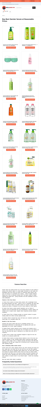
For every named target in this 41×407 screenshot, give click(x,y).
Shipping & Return (24, 384)
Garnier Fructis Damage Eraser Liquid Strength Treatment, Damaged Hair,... (10, 122)
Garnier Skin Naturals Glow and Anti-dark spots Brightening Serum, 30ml (11, 198)
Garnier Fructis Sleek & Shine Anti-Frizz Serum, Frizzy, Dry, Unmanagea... (10, 45)
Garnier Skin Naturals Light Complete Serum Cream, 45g (29, 173)
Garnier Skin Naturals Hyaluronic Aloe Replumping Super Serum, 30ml (10, 224)
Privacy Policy (23, 389)
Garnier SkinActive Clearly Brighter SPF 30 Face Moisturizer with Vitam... (10, 96)
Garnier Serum (7, 328)
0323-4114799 (29, 1)
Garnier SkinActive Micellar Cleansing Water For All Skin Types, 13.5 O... (29, 122)
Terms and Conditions (25, 386)
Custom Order (4, 398)
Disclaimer (23, 390)
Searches (3, 399)
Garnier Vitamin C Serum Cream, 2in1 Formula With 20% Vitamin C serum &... (10, 275)
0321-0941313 (39, 1)
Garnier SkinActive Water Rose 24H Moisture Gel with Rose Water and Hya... (30, 71)
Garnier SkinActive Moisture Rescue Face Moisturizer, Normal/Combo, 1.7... (11, 71)
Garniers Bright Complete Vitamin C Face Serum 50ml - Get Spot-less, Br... (30, 224)
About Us (22, 383)
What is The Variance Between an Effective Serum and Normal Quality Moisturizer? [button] (19, 373)
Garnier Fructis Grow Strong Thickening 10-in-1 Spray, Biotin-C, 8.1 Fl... (29, 250)
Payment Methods (24, 388)
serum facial (9, 359)
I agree (27, 405)
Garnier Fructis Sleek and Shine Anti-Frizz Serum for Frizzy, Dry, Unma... (30, 147)
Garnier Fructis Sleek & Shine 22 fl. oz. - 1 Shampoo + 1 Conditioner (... (29, 45)
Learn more (23, 405)
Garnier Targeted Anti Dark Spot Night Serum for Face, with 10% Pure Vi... (29, 198)
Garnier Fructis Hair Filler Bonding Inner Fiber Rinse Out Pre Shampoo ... (10, 250)
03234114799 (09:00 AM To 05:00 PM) (12, 4)
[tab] (20, 364)
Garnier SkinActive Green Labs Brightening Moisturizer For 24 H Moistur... (28, 96)
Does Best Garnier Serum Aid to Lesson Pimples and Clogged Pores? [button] (16, 364)
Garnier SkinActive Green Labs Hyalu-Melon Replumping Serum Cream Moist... (10, 173)
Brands (3, 397)
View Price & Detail (11, 47)
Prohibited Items (24, 387)
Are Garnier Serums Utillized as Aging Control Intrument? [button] (14, 371)
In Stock (3, 396)
